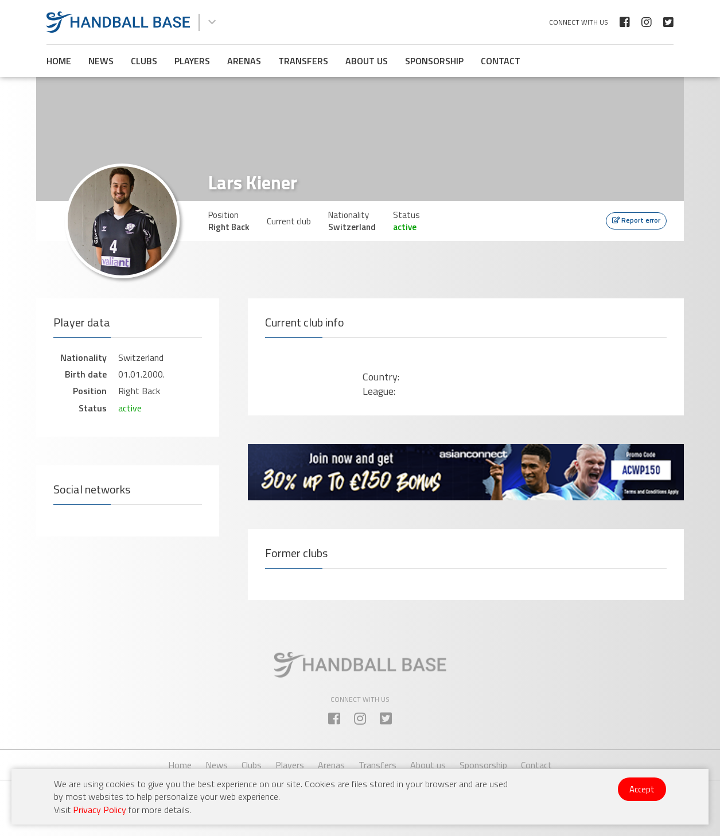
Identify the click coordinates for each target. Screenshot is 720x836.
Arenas (244, 60)
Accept (642, 789)
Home (58, 60)
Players (192, 60)
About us (366, 60)
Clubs (144, 60)
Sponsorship (434, 60)
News (101, 60)
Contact (500, 60)
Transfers (303, 60)
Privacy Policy (99, 809)
